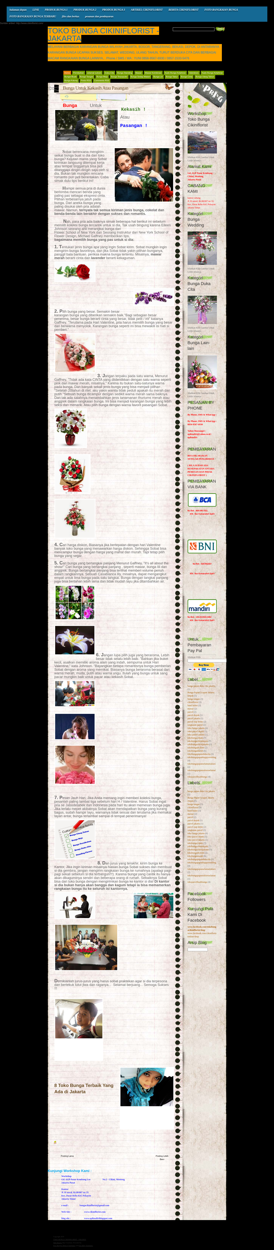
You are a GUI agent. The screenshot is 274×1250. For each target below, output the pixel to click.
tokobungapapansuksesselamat (202, 770)
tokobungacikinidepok (198, 741)
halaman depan (18, 9)
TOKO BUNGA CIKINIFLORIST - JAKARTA (103, 35)
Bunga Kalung (71, 80)
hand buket (193, 705)
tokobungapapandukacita (199, 754)
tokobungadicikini (196, 747)
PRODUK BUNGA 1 (56, 9)
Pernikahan (78, 73)
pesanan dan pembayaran (99, 16)
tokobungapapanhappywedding (202, 757)
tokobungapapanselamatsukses (202, 763)
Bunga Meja (102, 77)
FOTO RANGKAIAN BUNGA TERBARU (33, 16)
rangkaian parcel (195, 725)
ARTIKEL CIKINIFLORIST (147, 9)
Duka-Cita (109, 73)
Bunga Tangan (86, 77)
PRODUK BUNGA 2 (84, 9)
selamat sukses (94, 73)
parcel (190, 712)
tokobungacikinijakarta (198, 744)
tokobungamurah (195, 751)
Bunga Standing (124, 73)
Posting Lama (67, 1156)
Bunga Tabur (172, 77)
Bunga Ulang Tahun (205, 77)
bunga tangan (194, 699)
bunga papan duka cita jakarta (201, 686)
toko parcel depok (196, 731)
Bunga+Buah (71, 77)
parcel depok (193, 715)
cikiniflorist (193, 702)
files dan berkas (70, 16)
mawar (191, 708)
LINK (36, 9)
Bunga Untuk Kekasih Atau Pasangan (95, 88)
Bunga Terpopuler (119, 77)
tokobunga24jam (195, 738)
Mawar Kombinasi (153, 73)
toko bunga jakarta (196, 728)
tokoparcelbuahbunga (197, 776)
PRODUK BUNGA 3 (113, 9)
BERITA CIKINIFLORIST (184, 9)
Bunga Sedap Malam (140, 77)
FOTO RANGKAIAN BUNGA (221, 9)
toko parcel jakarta (196, 734)
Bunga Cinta (187, 77)
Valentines (194, 73)
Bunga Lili (157, 77)
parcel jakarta (194, 718)
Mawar (138, 73)
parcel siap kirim (195, 721)
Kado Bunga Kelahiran (175, 73)
